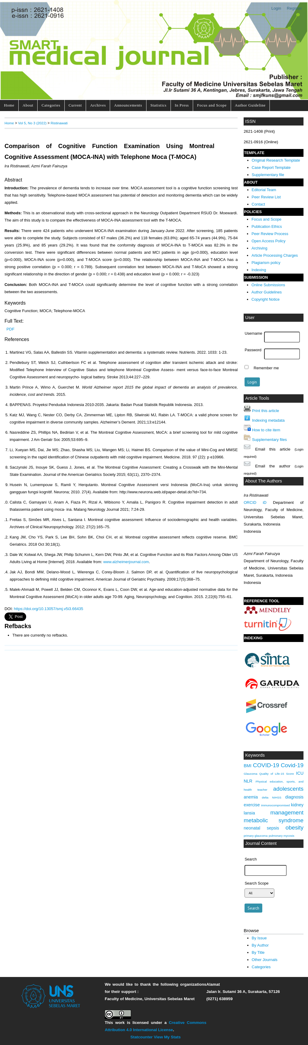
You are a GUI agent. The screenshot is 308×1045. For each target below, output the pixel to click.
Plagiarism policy (265, 262)
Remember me (266, 368)
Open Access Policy (268, 241)
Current (75, 105)
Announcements (128, 105)
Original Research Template (276, 160)
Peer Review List (266, 197)
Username (253, 333)
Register (294, 8)
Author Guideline (250, 105)
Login (276, 8)
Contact (258, 204)
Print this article (265, 410)
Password (253, 350)
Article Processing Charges (274, 255)
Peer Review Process (269, 233)
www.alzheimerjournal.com (126, 562)
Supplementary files (269, 439)
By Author (260, 945)
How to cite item (266, 430)
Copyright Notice (265, 299)
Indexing (258, 270)
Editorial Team (264, 190)
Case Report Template (271, 167)
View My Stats (167, 1037)
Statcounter (142, 1037)
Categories (51, 105)
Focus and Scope (211, 105)
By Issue (259, 938)
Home (9, 105)
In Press (182, 105)
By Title (258, 952)
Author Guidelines (266, 292)
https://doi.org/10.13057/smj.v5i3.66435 (48, 608)
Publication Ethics (266, 226)
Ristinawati (59, 123)
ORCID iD (255, 502)
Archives (98, 105)
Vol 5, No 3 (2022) (32, 123)
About (28, 105)
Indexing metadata (268, 420)
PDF (10, 329)
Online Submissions (268, 285)
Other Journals (264, 959)
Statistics (158, 105)
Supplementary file (268, 174)
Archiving (259, 248)
